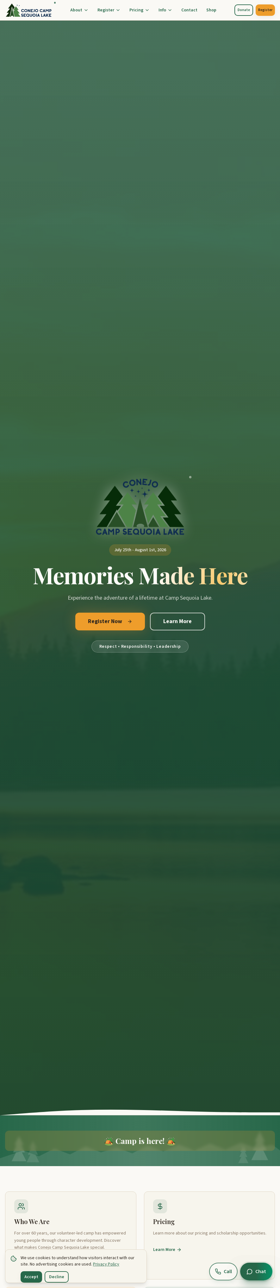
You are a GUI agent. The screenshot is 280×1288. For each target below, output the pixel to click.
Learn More (177, 621)
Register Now (110, 621)
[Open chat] (256, 1271)
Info (165, 10)
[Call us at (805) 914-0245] (223, 1271)
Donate (244, 10)
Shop (211, 10)
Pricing (139, 10)
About (79, 10)
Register (109, 10)
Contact (189, 10)
